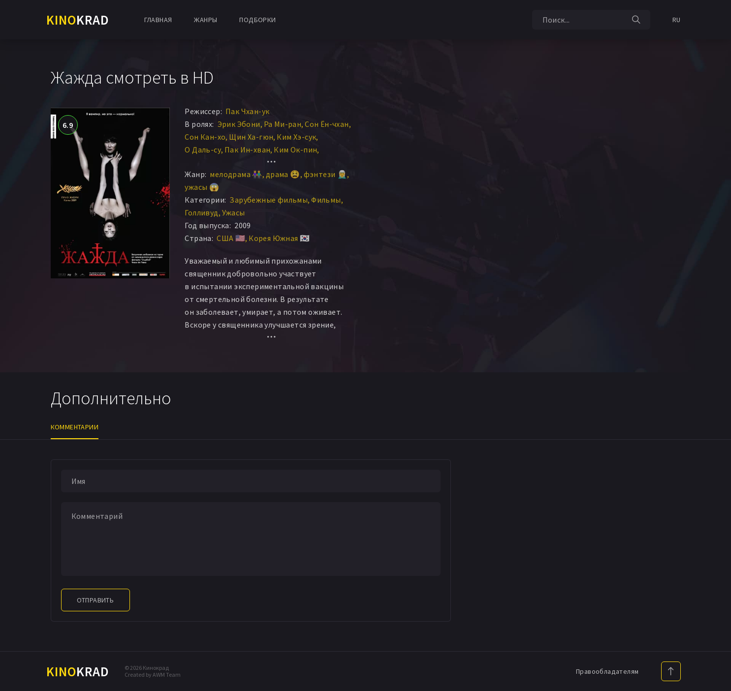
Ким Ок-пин (295, 149)
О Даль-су (203, 149)
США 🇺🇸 (231, 238)
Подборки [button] (257, 19)
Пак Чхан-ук (247, 111)
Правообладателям (607, 671)
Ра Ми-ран (283, 124)
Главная (158, 19)
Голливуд (201, 212)
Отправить (95, 600)
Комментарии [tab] (74, 426)
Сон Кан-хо (205, 137)
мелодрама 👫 (236, 174)
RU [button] (676, 19)
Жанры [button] (205, 19)
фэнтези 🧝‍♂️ (326, 174)
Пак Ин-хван (247, 149)
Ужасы (233, 212)
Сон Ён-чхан (327, 124)
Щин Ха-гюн (251, 137)
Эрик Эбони (239, 124)
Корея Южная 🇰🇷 (279, 238)
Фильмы (326, 200)
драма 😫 (283, 174)
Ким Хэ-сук (296, 137)
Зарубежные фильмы (268, 200)
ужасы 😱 (202, 187)
